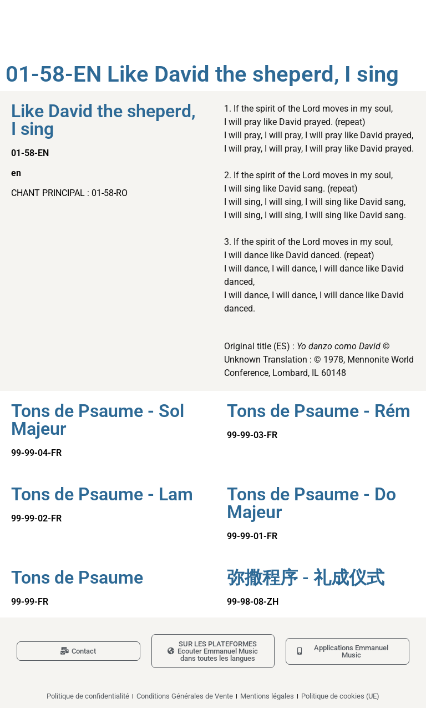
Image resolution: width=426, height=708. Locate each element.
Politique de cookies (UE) (340, 696)
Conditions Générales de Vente (184, 696)
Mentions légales (267, 696)
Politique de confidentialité (88, 696)
